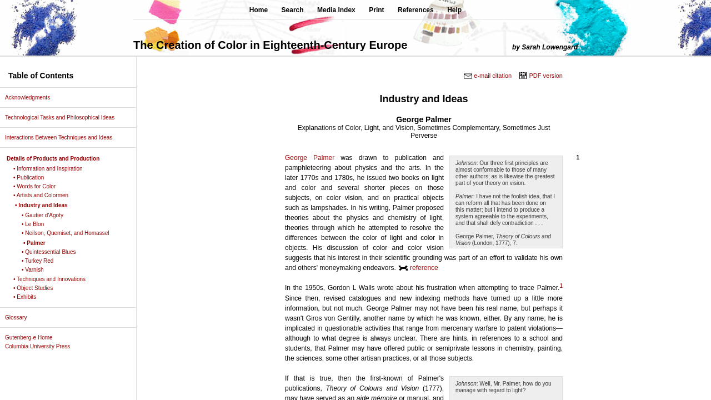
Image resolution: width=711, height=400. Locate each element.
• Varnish (36, 270)
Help (454, 10)
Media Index (336, 10)
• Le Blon (37, 224)
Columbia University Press (41, 346)
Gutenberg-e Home (33, 337)
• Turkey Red (41, 261)
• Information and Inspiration (52, 169)
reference (424, 268)
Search (293, 10)
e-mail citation (493, 75)
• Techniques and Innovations (54, 279)
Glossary (20, 317)
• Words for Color (39, 186)
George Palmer (309, 158)
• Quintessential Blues (53, 252)
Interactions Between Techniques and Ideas (62, 137)
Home (258, 10)
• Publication (33, 177)
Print (376, 10)
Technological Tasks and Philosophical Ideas (63, 117)
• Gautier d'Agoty (46, 215)
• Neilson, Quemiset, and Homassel (69, 233)
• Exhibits (29, 297)
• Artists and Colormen (45, 195)
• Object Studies (37, 288)
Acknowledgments (31, 97)
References (416, 10)
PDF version (546, 75)
